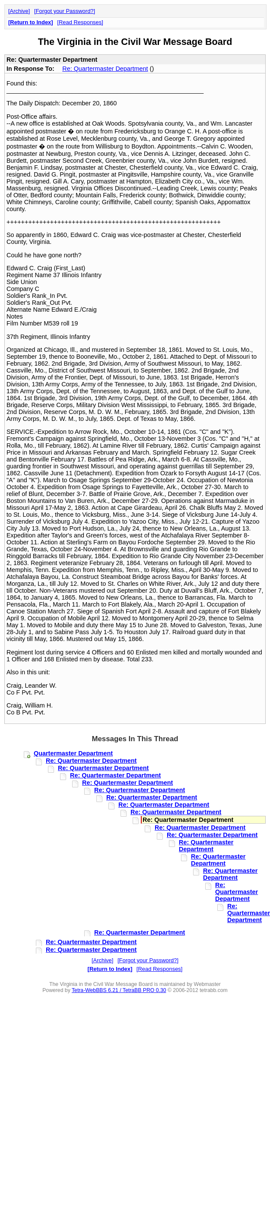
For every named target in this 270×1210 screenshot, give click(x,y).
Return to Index (30, 22)
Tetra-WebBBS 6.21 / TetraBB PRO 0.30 (119, 990)
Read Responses (80, 22)
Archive (19, 11)
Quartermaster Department (73, 753)
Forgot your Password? (65, 11)
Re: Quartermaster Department (105, 68)
